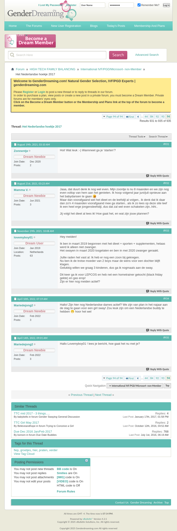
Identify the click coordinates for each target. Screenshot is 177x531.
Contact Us (121, 502)
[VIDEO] (62, 481)
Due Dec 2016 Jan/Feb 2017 (33, 431)
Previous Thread (82, 395)
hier (35, 450)
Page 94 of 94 (114, 116)
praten (43, 450)
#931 (166, 144)
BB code (63, 469)
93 (162, 116)
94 (168, 116)
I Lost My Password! (50, 5)
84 (151, 116)
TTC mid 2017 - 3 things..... (32, 413)
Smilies (62, 473)
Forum (20, 69)
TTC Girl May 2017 (26, 422)
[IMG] (60, 477)
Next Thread (103, 395)
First (129, 116)
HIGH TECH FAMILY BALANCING (52, 69)
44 (146, 116)
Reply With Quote (158, 175)
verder (53, 450)
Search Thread (157, 136)
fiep (16, 450)
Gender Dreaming (141, 502)
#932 (166, 183)
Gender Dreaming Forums (42, 10)
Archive (158, 502)
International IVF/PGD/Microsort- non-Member (111, 69)
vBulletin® (88, 518)
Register (71, 5)
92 (157, 116)
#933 (166, 230)
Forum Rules (66, 491)
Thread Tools (136, 136)
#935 (166, 337)
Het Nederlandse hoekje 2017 (42, 127)
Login (41, 92)
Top (167, 385)
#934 (166, 298)
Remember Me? (148, 5)
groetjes (25, 450)
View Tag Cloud (24, 454)
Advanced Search (147, 54)
